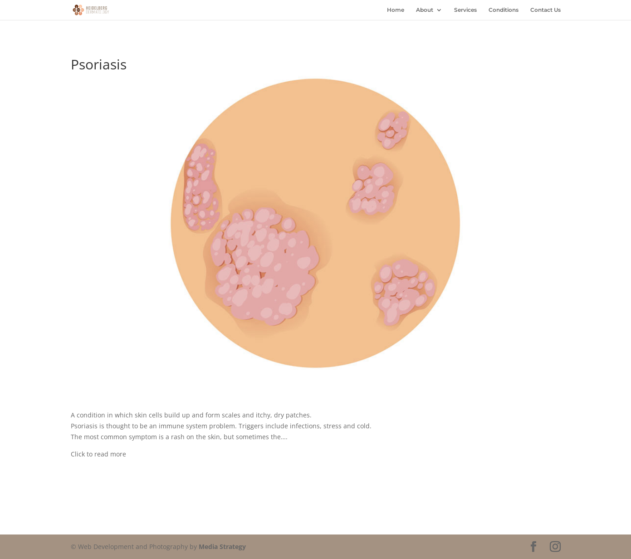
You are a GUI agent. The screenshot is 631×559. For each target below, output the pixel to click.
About (424, 10)
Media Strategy (222, 546)
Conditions (503, 10)
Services (465, 10)
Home (395, 10)
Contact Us (545, 10)
